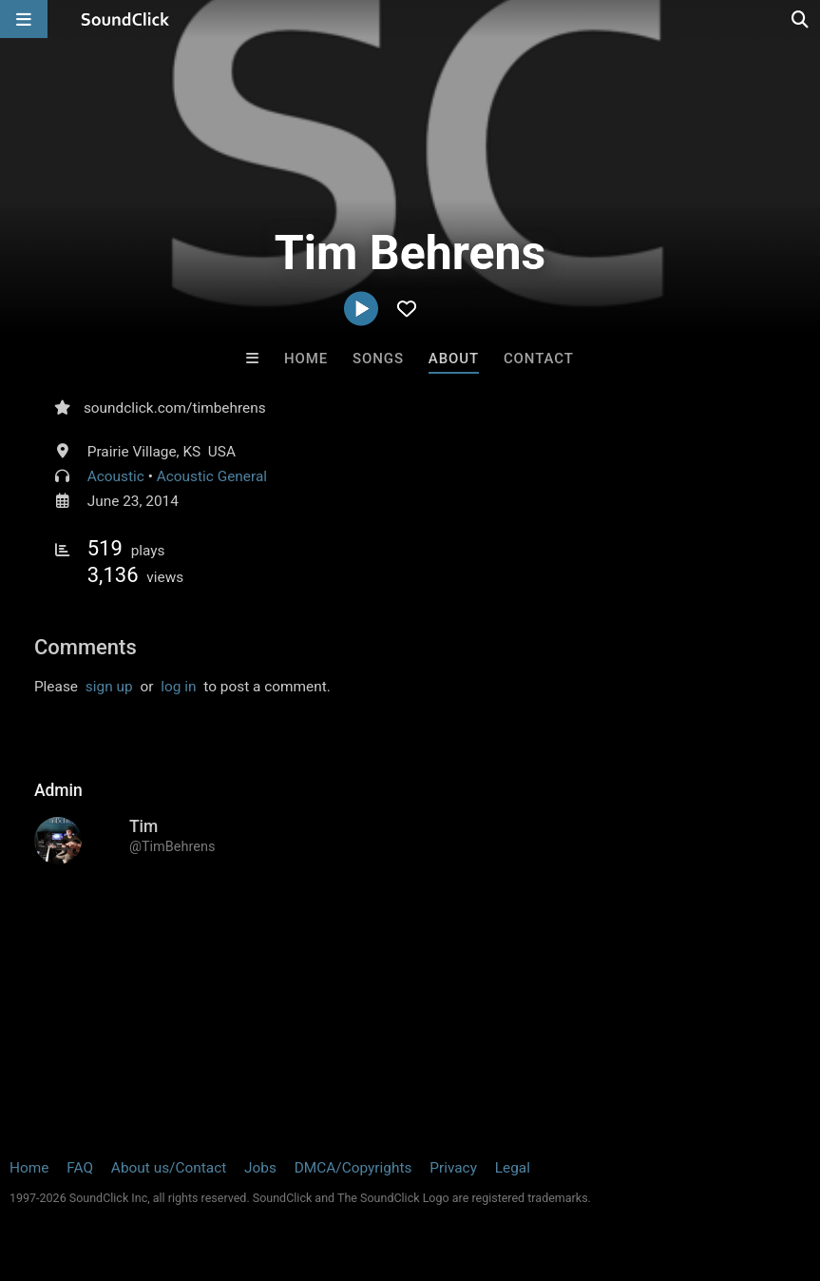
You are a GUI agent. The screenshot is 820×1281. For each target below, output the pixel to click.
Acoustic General (212, 476)
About (454, 358)
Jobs (260, 1167)
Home (306, 358)
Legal (512, 1167)
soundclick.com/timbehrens (175, 408)
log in (178, 686)
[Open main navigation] (24, 19)
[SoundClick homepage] (125, 19)
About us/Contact (168, 1167)
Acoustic (115, 476)
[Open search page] (801, 19)
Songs (378, 358)
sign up (109, 686)
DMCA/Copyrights (353, 1167)
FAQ (80, 1167)
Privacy (453, 1167)
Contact (539, 358)
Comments (85, 647)
